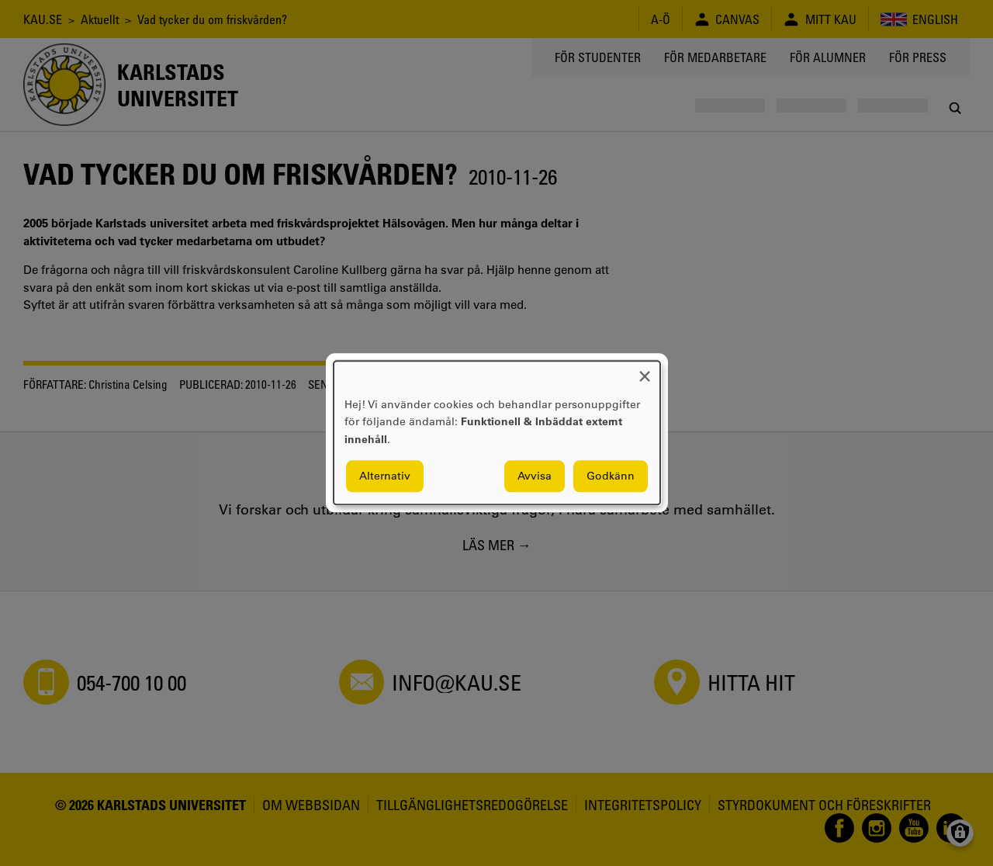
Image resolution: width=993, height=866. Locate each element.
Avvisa (534, 476)
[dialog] (497, 432)
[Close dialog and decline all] (644, 370)
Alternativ (384, 476)
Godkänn (610, 476)
